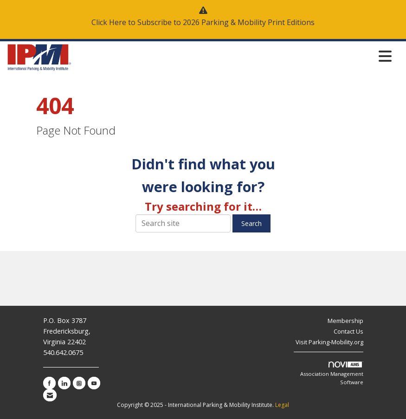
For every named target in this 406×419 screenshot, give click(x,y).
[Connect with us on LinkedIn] (64, 383)
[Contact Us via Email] (50, 395)
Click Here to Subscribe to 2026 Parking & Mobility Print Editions (203, 22)
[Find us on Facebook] (49, 383)
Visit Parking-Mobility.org (329, 342)
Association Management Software (331, 373)
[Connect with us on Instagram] (79, 383)
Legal (282, 405)
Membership (345, 320)
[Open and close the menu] (234, 56)
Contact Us (348, 331)
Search (251, 223)
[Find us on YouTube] (94, 383)
